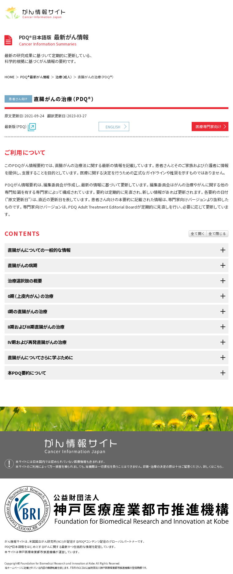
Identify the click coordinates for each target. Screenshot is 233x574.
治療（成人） (63, 76)
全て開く (198, 233)
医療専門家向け (208, 126)
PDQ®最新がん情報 (35, 76)
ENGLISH (113, 126)
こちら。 (219, 466)
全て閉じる (217, 233)
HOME (9, 76)
